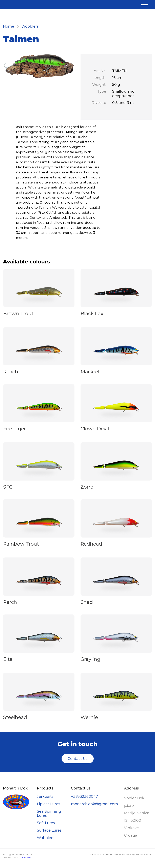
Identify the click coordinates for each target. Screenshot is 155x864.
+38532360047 (84, 796)
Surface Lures (49, 830)
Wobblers (30, 26)
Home (8, 26)
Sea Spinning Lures (49, 813)
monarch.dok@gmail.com (94, 804)
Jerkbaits (45, 796)
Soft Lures (46, 823)
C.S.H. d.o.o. (25, 857)
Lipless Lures (48, 804)
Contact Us (78, 758)
